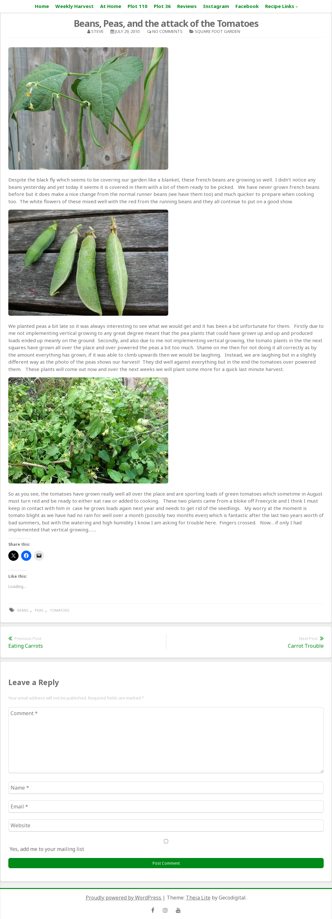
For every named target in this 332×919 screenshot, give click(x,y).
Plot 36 (162, 6)
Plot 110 (137, 6)
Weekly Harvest (74, 6)
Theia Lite (198, 897)
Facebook (247, 6)
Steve (97, 31)
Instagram (216, 6)
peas (39, 610)
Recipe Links (279, 6)
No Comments (167, 31)
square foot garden (217, 31)
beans (22, 610)
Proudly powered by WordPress (124, 897)
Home (42, 6)
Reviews (187, 6)
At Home (110, 6)
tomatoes (59, 610)
